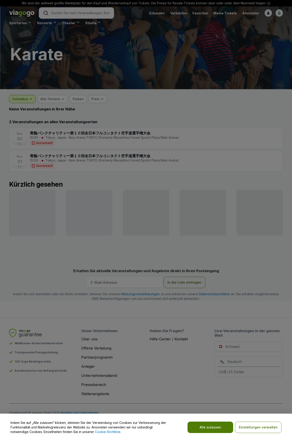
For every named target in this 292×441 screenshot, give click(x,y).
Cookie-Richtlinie (107, 432)
